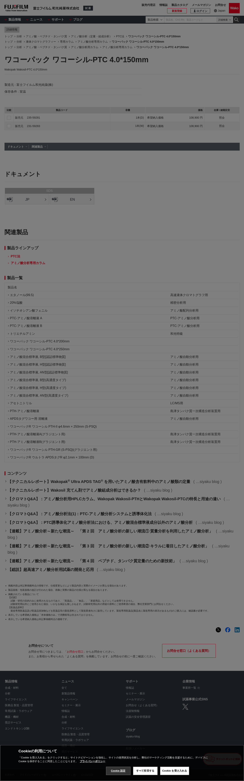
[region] (122, 763)
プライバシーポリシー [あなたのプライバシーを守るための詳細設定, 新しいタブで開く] (92, 761)
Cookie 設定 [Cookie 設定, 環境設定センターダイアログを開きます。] (118, 770)
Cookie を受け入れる (174, 770)
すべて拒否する (145, 770)
